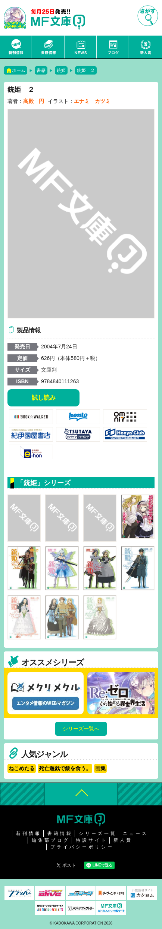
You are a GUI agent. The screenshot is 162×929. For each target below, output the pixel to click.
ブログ (113, 47)
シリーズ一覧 (98, 833)
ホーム (18, 70)
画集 (100, 768)
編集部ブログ (51, 840)
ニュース (81, 47)
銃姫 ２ (86, 70)
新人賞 (146, 47)
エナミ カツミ (92, 101)
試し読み (44, 397)
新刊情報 (16, 47)
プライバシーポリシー (82, 847)
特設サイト (92, 840)
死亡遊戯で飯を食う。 (65, 768)
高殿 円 (33, 101)
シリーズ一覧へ (81, 729)
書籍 (41, 70)
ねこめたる (22, 768)
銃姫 (61, 70)
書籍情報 (48, 47)
